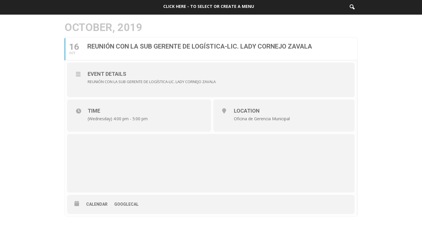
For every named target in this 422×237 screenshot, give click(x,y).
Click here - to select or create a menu (208, 6)
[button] (352, 7)
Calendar (97, 204)
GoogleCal (126, 204)
